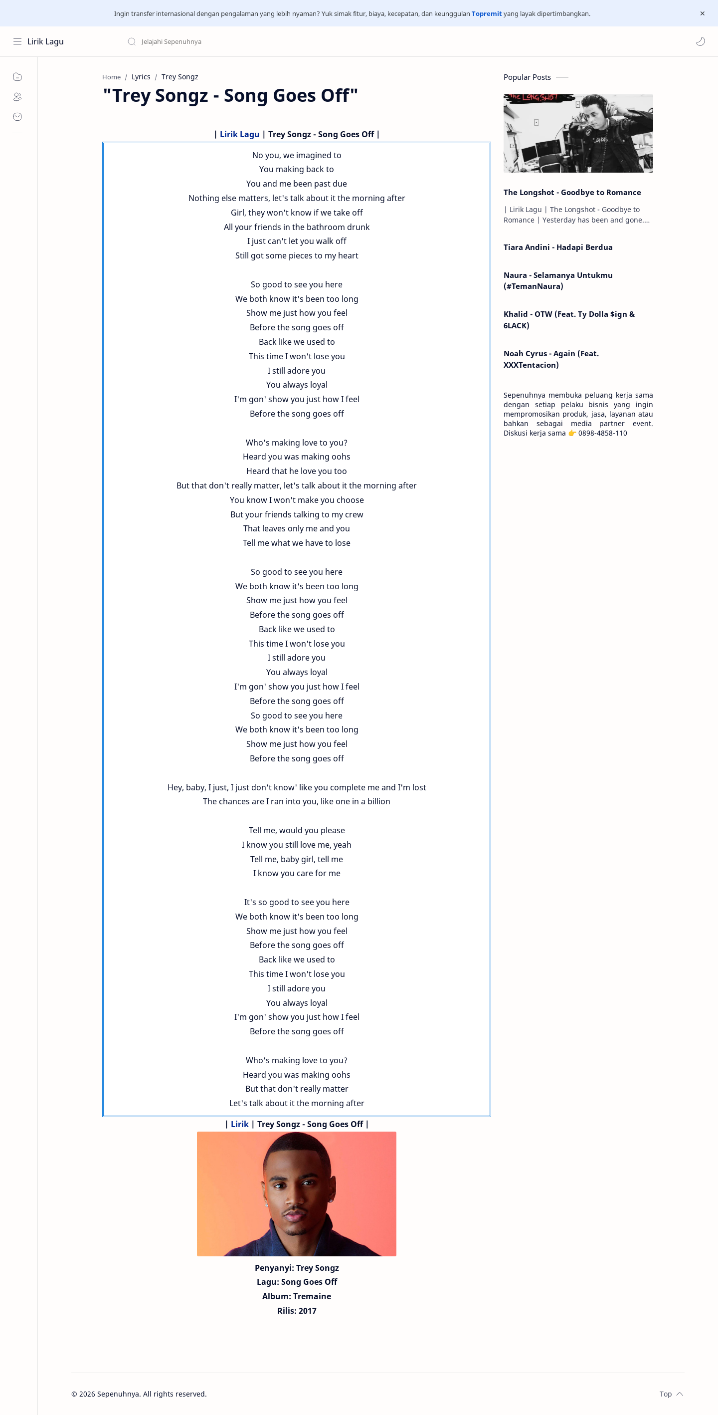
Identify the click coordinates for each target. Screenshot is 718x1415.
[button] (700, 41)
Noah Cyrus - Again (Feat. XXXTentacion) (551, 359)
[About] (17, 97)
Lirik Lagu (45, 41)
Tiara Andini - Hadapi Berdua (558, 247)
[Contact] (17, 117)
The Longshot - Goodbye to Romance (572, 192)
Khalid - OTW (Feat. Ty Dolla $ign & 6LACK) (569, 319)
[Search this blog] (207, 41)
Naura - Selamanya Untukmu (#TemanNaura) (558, 280)
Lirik (240, 1124)
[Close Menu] (703, 13)
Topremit (487, 13)
